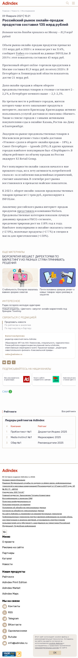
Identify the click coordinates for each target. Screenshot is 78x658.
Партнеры (8, 553)
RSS (10, 612)
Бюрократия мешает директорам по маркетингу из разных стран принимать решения (33, 260)
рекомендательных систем (47, 648)
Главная (6, 11)
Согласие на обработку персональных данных (23, 511)
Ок (55, 652)
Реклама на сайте (13, 547)
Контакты (14, 606)
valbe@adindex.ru (13, 354)
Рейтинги (8, 576)
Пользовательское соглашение (16, 504)
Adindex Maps (10, 593)
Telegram (13, 618)
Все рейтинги (69, 411)
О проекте (8, 541)
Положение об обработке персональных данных (24, 507)
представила (25, 211)
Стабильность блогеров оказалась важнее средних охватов (20, 291)
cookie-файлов (56, 643)
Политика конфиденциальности (16, 501)
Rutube (12, 636)
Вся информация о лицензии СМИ (17, 498)
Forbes (20, 53)
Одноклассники (17, 630)
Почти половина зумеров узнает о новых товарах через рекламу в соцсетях (57, 292)
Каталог (7, 558)
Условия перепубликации (13, 480)
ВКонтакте (14, 624)
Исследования (28, 11)
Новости (15, 11)
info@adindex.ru (17, 643)
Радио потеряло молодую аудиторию (21, 305)
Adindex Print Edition (14, 582)
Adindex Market (11, 588)
